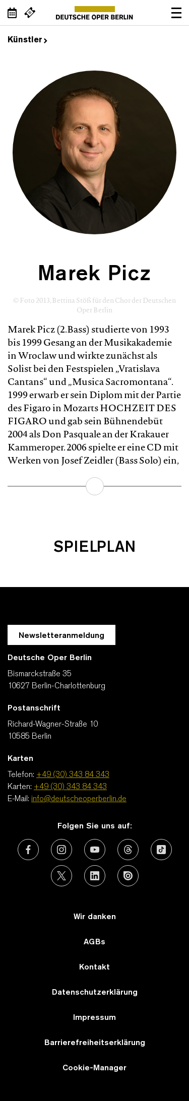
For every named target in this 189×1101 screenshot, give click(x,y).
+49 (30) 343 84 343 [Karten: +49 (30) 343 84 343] (70, 787)
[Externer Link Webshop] (29, 12)
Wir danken (95, 917)
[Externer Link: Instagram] (61, 849)
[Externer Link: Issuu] (128, 876)
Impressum (94, 1018)
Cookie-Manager (94, 1068)
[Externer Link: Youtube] (95, 849)
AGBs (94, 942)
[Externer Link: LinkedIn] (95, 876)
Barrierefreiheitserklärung (94, 1043)
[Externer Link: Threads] (128, 849)
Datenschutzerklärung (95, 993)
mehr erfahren (95, 486)
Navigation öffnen (176, 13)
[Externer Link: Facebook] (28, 849)
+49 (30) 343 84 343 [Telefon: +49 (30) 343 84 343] (72, 775)
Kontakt (94, 967)
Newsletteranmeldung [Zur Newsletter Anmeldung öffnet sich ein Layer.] (61, 636)
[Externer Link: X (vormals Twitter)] (61, 876)
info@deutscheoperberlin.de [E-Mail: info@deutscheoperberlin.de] (79, 799)
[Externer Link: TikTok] (161, 849)
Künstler (27, 40)
